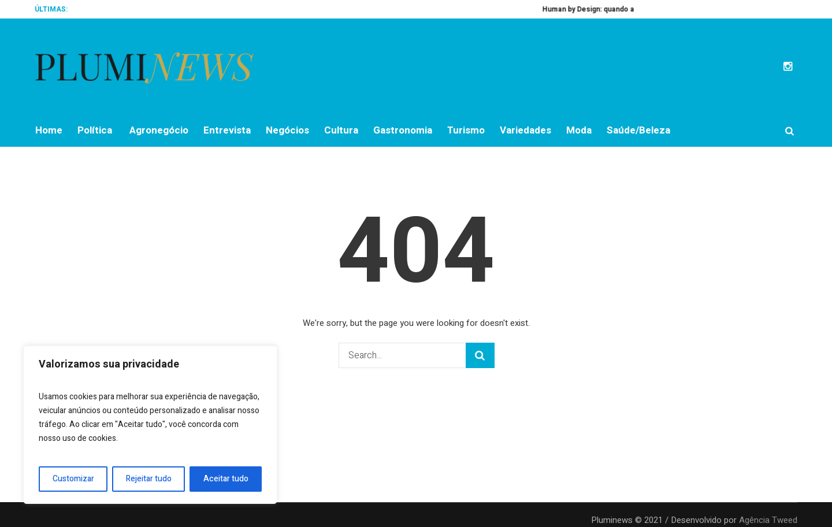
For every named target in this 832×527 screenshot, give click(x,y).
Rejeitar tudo (149, 479)
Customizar (73, 479)
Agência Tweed (768, 520)
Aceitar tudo (225, 479)
